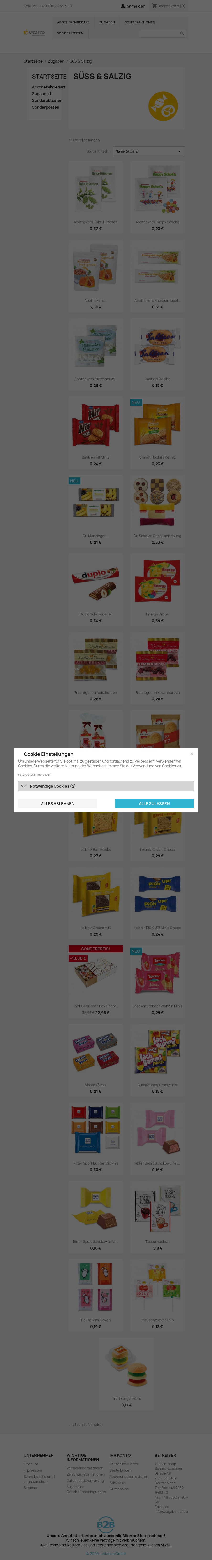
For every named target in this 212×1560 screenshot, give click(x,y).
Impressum (44, 775)
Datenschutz (26, 775)
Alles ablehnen (57, 803)
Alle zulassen (154, 803)
